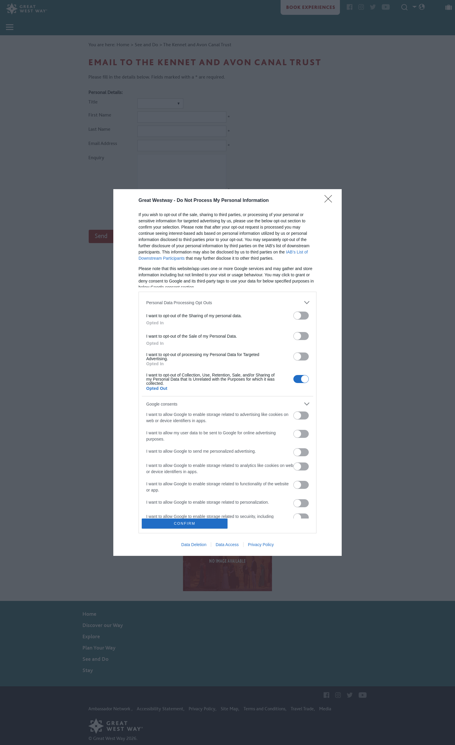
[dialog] (227, 372)
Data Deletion (193, 544)
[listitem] (227, 302)
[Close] (330, 200)
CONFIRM (185, 523)
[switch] (301, 316)
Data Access (227, 544)
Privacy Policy (261, 544)
